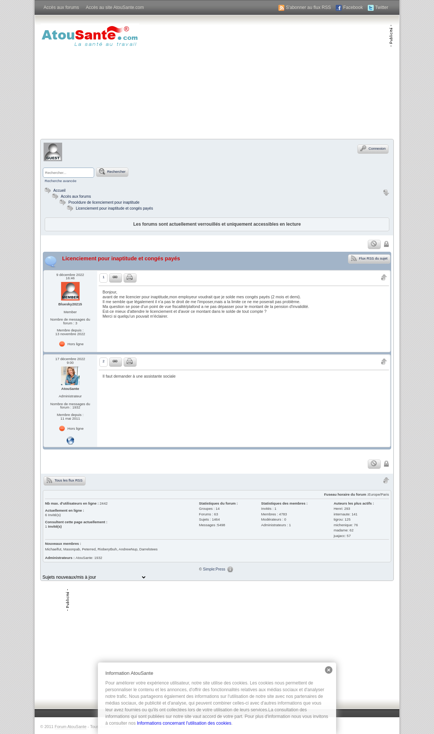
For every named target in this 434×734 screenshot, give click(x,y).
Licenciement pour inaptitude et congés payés (114, 208)
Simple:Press (214, 569)
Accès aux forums (61, 7)
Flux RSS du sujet (369, 258)
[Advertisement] (302, 76)
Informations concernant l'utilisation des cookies (184, 723)
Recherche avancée (60, 181)
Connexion (373, 148)
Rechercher (112, 171)
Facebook (353, 7)
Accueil (54, 190)
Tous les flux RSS (65, 480)
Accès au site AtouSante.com (115, 7)
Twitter (381, 7)
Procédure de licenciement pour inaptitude (104, 202)
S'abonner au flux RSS (308, 7)
